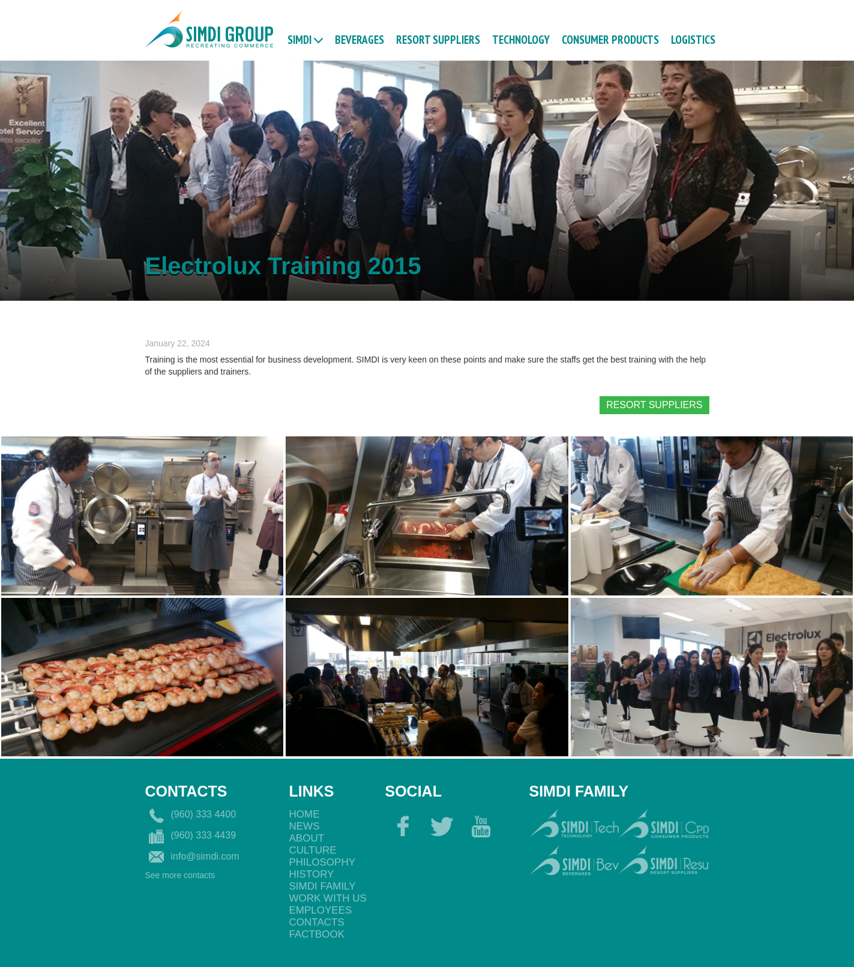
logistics (693, 39)
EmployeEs (320, 910)
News (304, 826)
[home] (209, 27)
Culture (313, 850)
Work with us (328, 898)
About (307, 838)
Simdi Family (322, 886)
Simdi (299, 39)
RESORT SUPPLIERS (438, 39)
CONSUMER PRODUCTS (610, 39)
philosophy (322, 862)
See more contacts (180, 875)
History (311, 874)
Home (304, 814)
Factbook (317, 934)
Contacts (316, 922)
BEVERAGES (359, 39)
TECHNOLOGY (521, 39)
